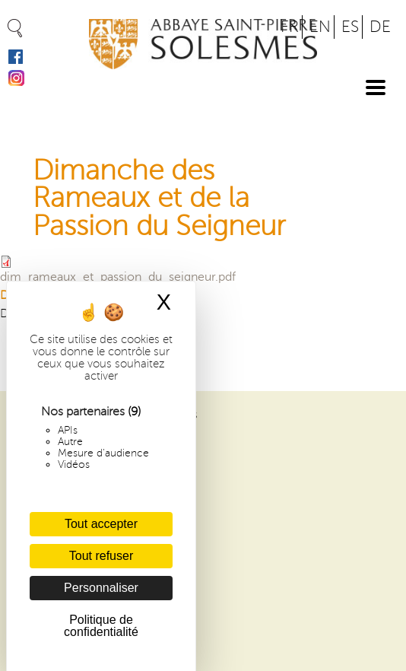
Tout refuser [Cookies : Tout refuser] (101, 555)
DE (380, 27)
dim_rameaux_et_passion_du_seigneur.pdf (118, 277)
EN (320, 27)
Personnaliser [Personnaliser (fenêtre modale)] (101, 587)
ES (350, 27)
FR (290, 27)
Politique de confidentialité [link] (101, 625)
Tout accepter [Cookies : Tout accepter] (101, 523)
